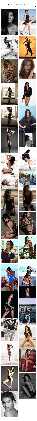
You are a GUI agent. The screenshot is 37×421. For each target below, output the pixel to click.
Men (11, 4)
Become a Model (16, 4)
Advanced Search (22, 4)
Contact (27, 4)
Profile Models (18, 2)
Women (9, 4)
